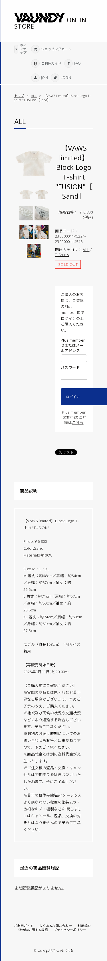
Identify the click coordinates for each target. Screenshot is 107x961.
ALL (34, 95)
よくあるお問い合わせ (55, 926)
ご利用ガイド (24, 926)
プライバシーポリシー (70, 930)
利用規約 (84, 926)
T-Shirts (62, 254)
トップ (19, 95)
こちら (77, 422)
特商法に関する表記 (33, 930)
